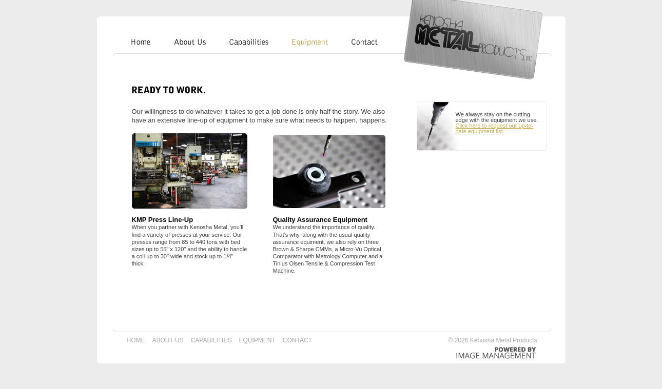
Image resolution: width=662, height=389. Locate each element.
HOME (136, 340)
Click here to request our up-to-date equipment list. (495, 128)
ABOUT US (168, 340)
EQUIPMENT (257, 340)
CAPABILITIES (211, 340)
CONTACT (297, 340)
